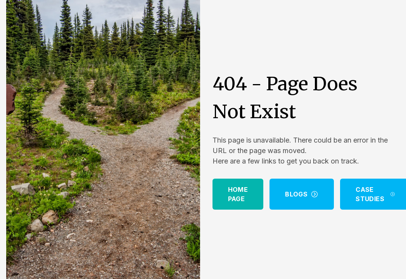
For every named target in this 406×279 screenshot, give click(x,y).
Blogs (301, 194)
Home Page (238, 194)
